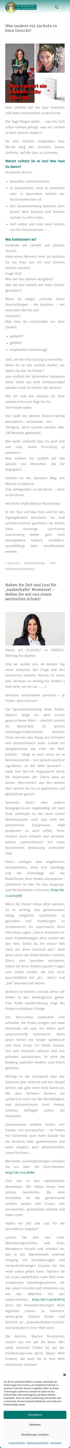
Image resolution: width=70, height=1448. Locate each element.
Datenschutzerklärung (38, 1443)
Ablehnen (35, 1424)
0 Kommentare (34, 563)
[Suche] (54, 7)
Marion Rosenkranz (20, 569)
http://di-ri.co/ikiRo (20, 1172)
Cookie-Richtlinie (16, 1443)
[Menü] (63, 7)
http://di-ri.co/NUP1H (48, 1299)
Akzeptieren (35, 1414)
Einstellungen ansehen (35, 1434)
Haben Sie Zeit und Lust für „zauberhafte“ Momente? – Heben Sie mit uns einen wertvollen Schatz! (31, 592)
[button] (64, 1375)
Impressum (56, 1443)
